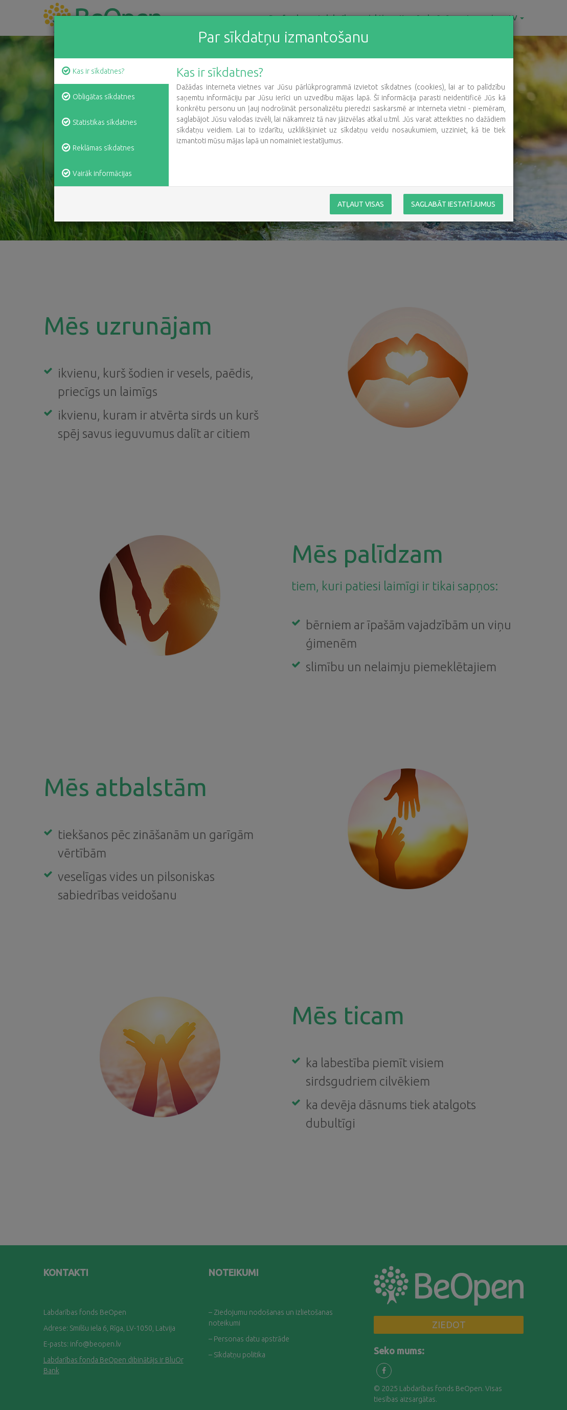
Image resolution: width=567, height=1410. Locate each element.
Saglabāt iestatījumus (453, 205)
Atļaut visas (360, 205)
